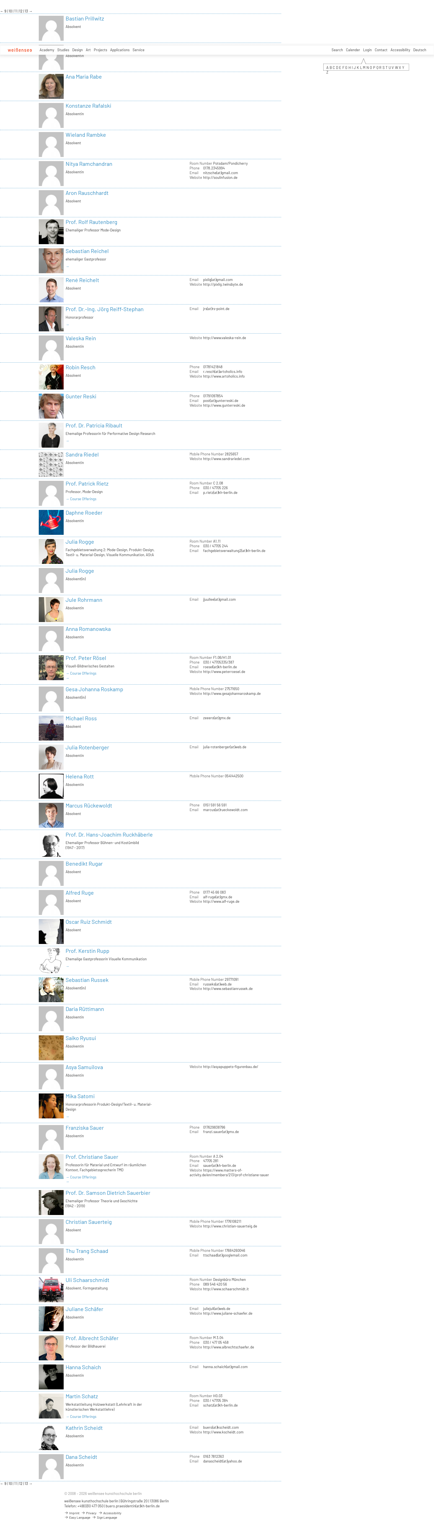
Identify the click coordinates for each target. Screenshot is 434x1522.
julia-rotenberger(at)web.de (224, 747)
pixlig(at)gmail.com (218, 279)
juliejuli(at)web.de (216, 1308)
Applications (120, 50)
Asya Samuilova (84, 1067)
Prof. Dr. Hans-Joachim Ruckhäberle (109, 834)
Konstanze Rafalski (88, 105)
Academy (47, 50)
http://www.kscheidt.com (223, 1432)
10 (11, 11)
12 (21, 11)
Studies (63, 50)
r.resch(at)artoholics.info (222, 371)
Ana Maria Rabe (84, 76)
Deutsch (419, 50)
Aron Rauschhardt (87, 192)
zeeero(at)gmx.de (217, 718)
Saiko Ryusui (81, 1038)
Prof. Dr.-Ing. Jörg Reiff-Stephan (105, 309)
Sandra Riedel (82, 454)
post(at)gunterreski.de (220, 400)
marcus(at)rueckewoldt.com (225, 810)
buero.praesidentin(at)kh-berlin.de (133, 1506)
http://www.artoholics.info (224, 376)
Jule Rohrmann (84, 599)
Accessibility (400, 50)
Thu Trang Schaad (87, 1250)
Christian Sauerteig (89, 1221)
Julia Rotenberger (87, 747)
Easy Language (77, 1517)
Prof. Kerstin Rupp (87, 950)
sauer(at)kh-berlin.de (219, 1165)
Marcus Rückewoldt (89, 805)
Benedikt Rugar (84, 863)
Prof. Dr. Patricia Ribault (94, 425)
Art (88, 50)
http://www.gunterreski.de (224, 405)
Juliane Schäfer (84, 1309)
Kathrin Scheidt (84, 1427)
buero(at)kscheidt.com (221, 1427)
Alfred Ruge (80, 892)
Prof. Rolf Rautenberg (91, 221)
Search (337, 50)
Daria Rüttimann (85, 1008)
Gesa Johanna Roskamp (94, 689)
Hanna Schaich (83, 1367)
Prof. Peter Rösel (86, 657)
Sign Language (104, 1517)
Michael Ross (81, 718)
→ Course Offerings (81, 499)
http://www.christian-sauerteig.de (230, 1226)
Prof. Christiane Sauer (92, 1156)
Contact (381, 50)
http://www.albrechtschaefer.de (228, 1347)
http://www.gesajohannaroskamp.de (232, 693)
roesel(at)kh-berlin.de (220, 667)
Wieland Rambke (86, 134)
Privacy (89, 1513)
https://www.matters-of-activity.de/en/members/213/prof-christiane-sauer (229, 1172)
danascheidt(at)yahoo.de (222, 1461)
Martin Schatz (82, 1396)
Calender (353, 50)
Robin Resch (80, 367)
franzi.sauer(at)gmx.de (221, 1131)
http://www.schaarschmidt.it (226, 1289)
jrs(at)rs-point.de (216, 308)
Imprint (71, 1513)
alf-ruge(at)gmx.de (217, 897)
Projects (100, 50)
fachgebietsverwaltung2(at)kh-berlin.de (234, 550)
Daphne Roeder (84, 512)
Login (367, 50)
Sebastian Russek (87, 979)
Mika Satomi (80, 1096)
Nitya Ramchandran (89, 163)
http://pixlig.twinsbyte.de (223, 284)
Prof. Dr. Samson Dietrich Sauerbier (108, 1192)
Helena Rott (80, 776)
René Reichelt (82, 280)
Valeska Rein (81, 338)
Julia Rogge (80, 541)
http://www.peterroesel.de (224, 671)
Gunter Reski (81, 396)
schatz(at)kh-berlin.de (220, 1405)
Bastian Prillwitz (85, 18)
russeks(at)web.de (217, 984)
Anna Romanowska (88, 628)
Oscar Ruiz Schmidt (89, 921)
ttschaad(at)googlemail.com (225, 1255)
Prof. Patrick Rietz (87, 483)
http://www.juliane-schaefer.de (227, 1313)
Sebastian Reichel (87, 250)
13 (27, 11)
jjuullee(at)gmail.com (219, 599)
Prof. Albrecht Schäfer (92, 1338)
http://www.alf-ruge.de (221, 901)
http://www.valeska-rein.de (224, 338)
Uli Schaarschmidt (87, 1279)
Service (138, 50)
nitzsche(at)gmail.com (220, 173)
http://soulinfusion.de (220, 177)
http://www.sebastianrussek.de (228, 988)
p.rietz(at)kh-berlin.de (220, 492)
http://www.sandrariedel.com (226, 458)
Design (77, 50)
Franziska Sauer (85, 1127)
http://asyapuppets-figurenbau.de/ (230, 1066)
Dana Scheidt (81, 1456)
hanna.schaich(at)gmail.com (225, 1366)
